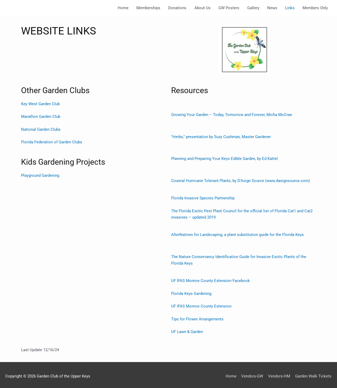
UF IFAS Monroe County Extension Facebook (210, 279)
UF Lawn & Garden (187, 329)
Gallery (253, 8)
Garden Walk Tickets (313, 373)
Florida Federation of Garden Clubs (51, 141)
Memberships (148, 8)
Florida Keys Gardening (191, 291)
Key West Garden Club (40, 104)
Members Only (315, 8)
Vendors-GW (252, 373)
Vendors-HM (279, 373)
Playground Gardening (40, 174)
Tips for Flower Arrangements (198, 317)
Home (123, 8)
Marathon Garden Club (40, 116)
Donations (177, 8)
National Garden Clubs (41, 129)
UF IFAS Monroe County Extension (201, 304)
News (272, 8)
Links (290, 8)
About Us (202, 8)
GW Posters (229, 8)
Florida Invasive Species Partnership (203, 197)
